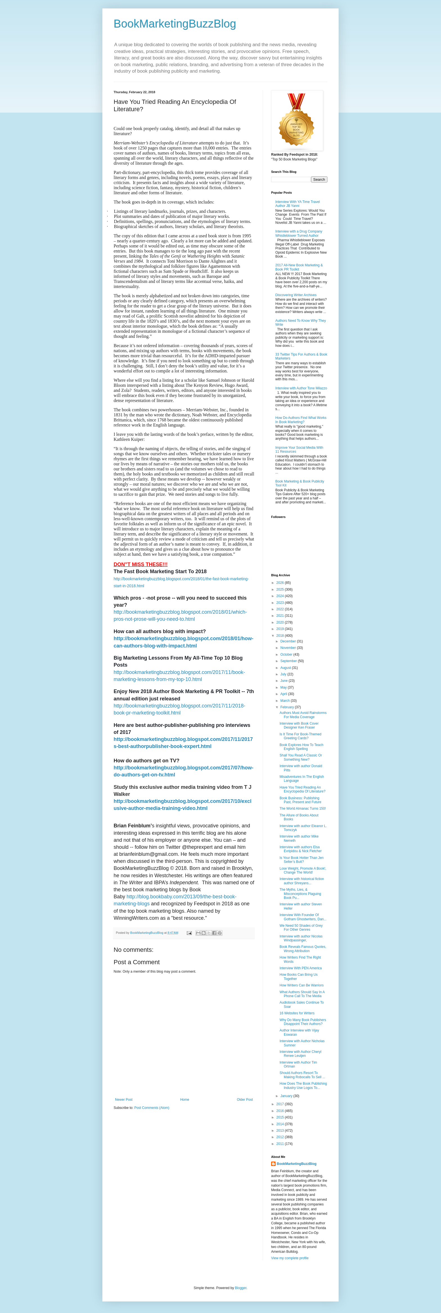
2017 (280, 1104)
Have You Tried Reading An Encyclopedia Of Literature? (302, 789)
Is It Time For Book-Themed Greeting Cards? (300, 736)
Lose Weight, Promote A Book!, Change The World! (303, 870)
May (284, 687)
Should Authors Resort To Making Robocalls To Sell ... (302, 1075)
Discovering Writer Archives (295, 295)
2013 (280, 1131)
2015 (280, 1117)
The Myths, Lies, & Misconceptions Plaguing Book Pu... (300, 894)
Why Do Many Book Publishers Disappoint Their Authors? (303, 1022)
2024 (280, 596)
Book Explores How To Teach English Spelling (301, 747)
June (284, 681)
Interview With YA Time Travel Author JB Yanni (297, 204)
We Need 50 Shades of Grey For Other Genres (301, 928)
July (283, 674)
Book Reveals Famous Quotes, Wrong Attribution (303, 949)
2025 (280, 589)
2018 (280, 636)
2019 (280, 629)
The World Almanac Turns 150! (303, 808)
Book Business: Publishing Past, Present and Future (300, 800)
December (288, 641)
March (285, 701)
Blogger (240, 1288)
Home (184, 1100)
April (284, 694)
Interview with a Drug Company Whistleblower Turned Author (298, 233)
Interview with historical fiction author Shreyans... (302, 881)
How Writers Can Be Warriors (302, 985)
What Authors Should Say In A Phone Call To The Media (302, 994)
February (287, 707)
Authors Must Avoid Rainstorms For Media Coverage (303, 715)
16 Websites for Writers (297, 1013)
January (286, 1096)
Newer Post (123, 1100)
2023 (280, 603)
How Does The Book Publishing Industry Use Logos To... (303, 1085)
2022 (280, 609)
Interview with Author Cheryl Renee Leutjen (300, 1054)
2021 (280, 616)
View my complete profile (290, 1258)
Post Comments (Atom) (151, 1108)
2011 (280, 1144)
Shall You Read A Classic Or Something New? (301, 757)
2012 (280, 1137)
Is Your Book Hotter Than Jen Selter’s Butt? (302, 860)
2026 (280, 583)
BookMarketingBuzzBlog (175, 23)
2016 (280, 1111)
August (286, 668)
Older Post (245, 1100)
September (289, 661)
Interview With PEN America (301, 968)
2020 (280, 622)
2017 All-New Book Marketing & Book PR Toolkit (299, 267)
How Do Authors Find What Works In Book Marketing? (301, 420)
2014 (280, 1124)
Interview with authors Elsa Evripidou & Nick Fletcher (301, 849)
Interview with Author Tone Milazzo (301, 388)
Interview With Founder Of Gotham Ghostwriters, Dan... (303, 917)
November (288, 648)
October (286, 654)
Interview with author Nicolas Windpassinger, (301, 938)
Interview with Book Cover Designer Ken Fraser (299, 725)
